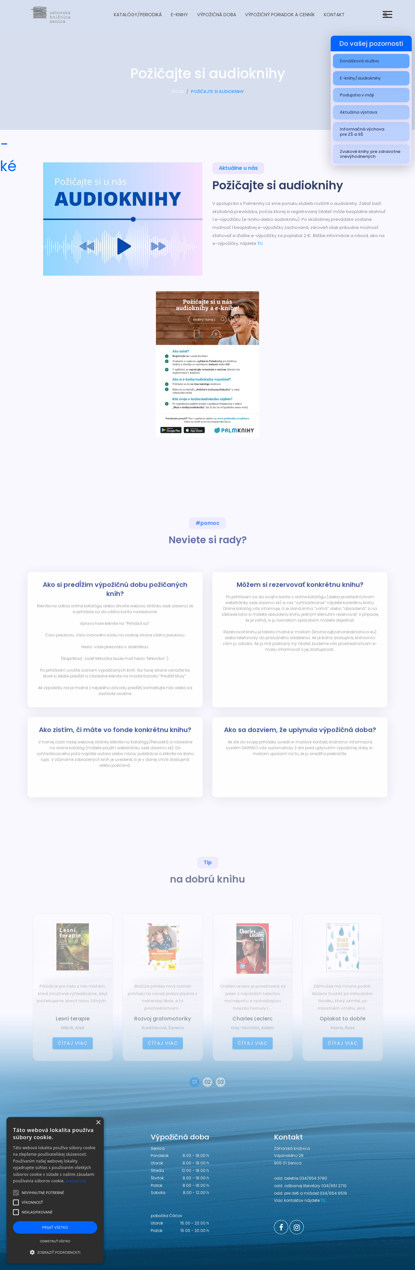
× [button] (98, 1122)
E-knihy (179, 14)
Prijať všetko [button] (55, 1227)
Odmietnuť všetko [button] (55, 1241)
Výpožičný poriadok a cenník (280, 14)
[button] (55, 1252)
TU (260, 243)
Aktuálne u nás (238, 169)
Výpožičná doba (216, 14)
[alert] (55, 1190)
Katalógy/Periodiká (138, 14)
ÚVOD (178, 94)
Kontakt (334, 14)
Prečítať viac (76, 1180)
